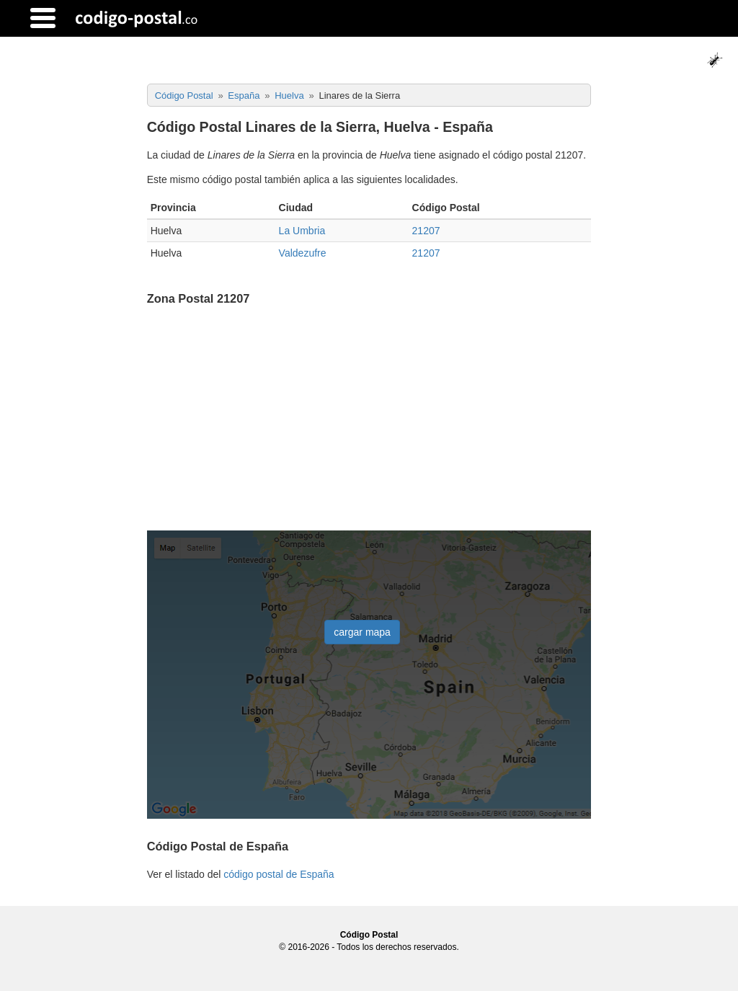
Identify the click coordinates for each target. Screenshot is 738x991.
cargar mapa (362, 632)
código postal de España (278, 874)
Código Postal (369, 935)
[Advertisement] (369, 419)
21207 (426, 230)
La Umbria (302, 230)
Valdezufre (302, 253)
